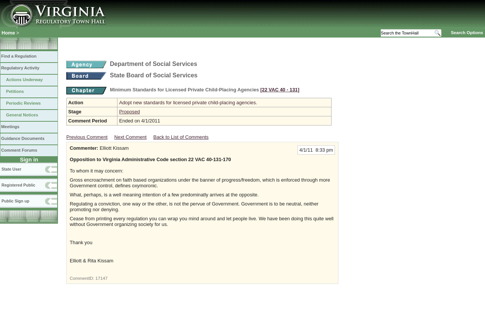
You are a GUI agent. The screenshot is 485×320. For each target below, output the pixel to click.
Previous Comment (87, 137)
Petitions (15, 91)
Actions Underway (24, 79)
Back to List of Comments (181, 137)
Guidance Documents (22, 138)
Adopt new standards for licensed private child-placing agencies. (188, 102)
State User (11, 169)
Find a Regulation (18, 56)
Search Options (467, 32)
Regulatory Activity (20, 68)
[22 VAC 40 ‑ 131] (279, 90)
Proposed (129, 112)
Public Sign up (15, 201)
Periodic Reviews (23, 103)
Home (8, 33)
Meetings (10, 126)
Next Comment (130, 137)
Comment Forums (19, 150)
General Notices (22, 115)
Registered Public (18, 185)
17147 (101, 278)
